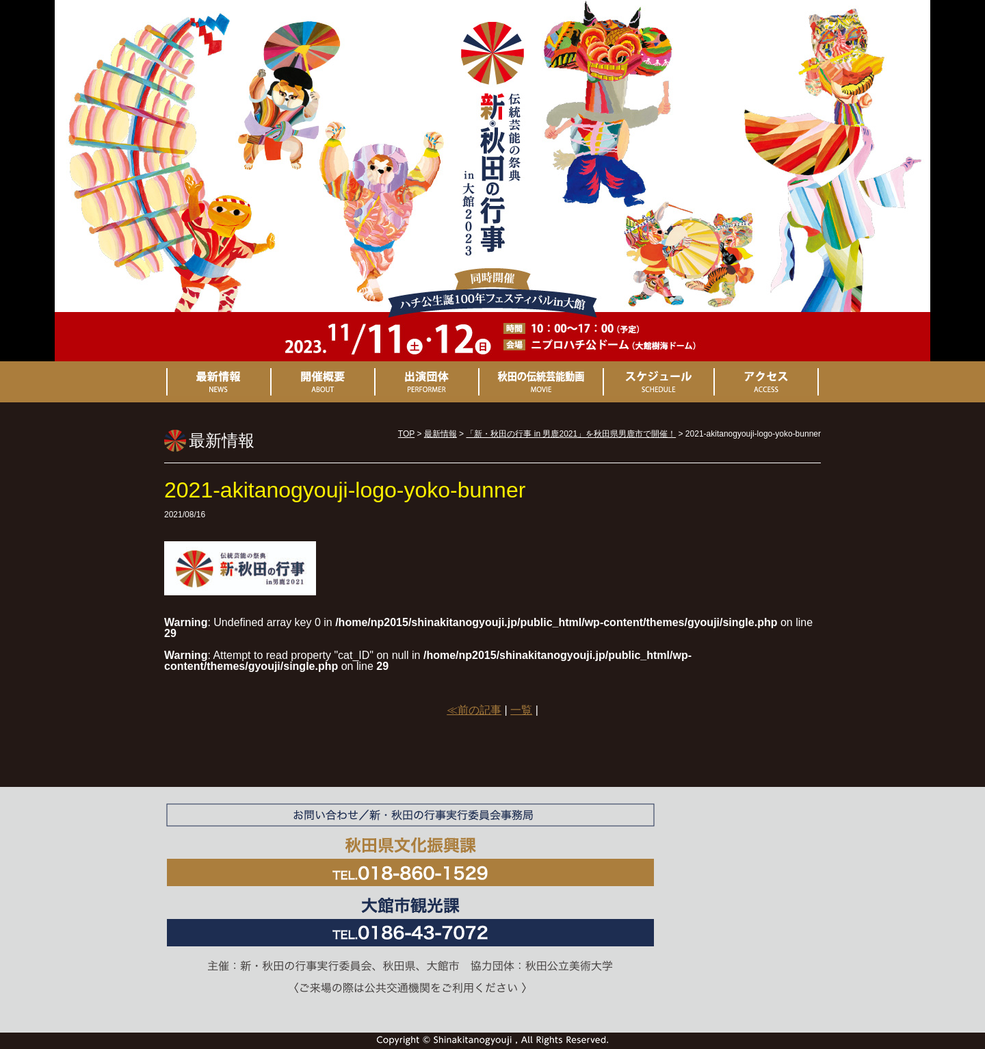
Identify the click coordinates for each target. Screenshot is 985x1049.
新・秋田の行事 (492, 152)
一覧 (521, 710)
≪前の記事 (474, 710)
